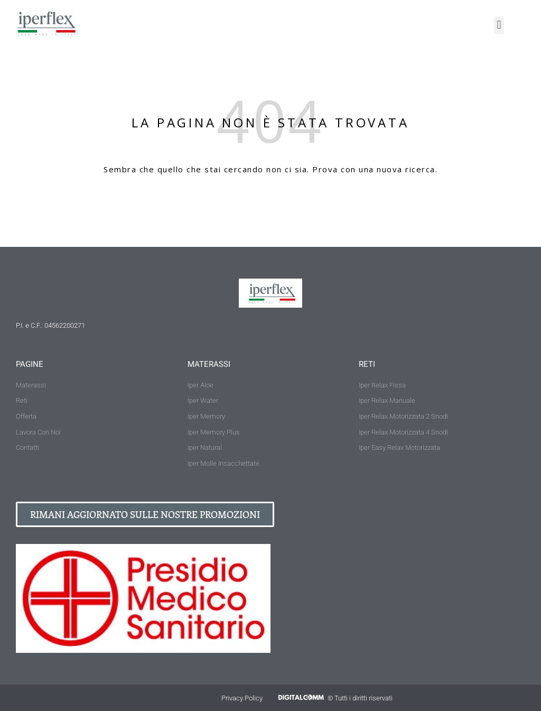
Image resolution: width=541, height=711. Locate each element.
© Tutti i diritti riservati (360, 698)
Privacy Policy (242, 698)
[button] (499, 25)
